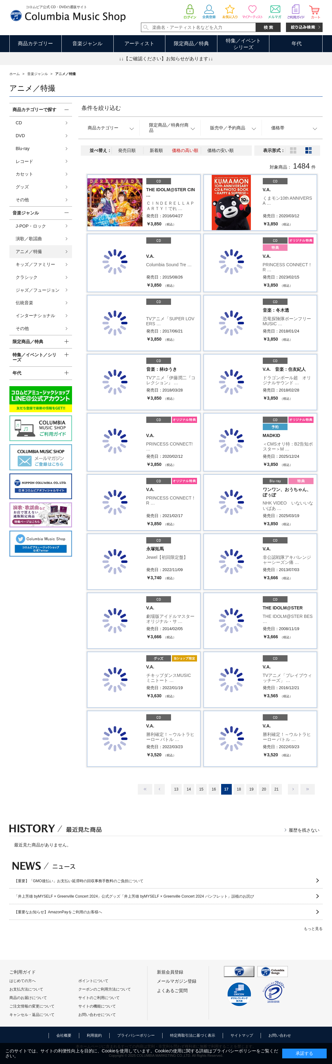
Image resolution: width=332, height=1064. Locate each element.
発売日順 (127, 150)
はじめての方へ (22, 981)
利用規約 (94, 1035)
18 (239, 789)
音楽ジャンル (87, 43)
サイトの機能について (97, 1006)
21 (276, 789)
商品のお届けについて (28, 998)
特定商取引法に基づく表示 (192, 1035)
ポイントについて (93, 981)
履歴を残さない (304, 830)
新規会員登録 (170, 972)
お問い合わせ (279, 1035)
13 (176, 789)
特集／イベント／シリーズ (34, 357)
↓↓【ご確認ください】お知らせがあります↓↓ (166, 58)
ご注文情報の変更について (31, 1006)
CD (19, 122)
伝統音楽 (24, 302)
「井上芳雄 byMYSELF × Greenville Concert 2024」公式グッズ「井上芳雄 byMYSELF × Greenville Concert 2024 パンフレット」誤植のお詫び (134, 896)
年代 (297, 43)
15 (201, 789)
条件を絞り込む (101, 108)
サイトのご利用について (99, 998)
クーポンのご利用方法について (104, 989)
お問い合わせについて (97, 1015)
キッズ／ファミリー (35, 264)
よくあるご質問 (172, 990)
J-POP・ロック (31, 226)
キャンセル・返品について (31, 1015)
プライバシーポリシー (136, 1035)
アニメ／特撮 (29, 251)
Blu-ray (22, 148)
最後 (307, 789)
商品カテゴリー (35, 43)
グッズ (22, 186)
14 (189, 789)
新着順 (156, 150)
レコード (24, 161)
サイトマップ (242, 1035)
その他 (22, 199)
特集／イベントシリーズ (243, 44)
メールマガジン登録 (176, 981)
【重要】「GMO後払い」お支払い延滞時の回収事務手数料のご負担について (78, 881)
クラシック (27, 277)
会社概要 (63, 1035)
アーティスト (139, 43)
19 (251, 789)
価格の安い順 (220, 150)
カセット (24, 173)
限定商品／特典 (191, 43)
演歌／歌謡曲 (29, 238)
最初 (145, 789)
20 (264, 789)
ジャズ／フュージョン (38, 290)
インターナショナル (35, 315)
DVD (20, 135)
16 (214, 789)
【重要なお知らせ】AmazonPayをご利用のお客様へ (58, 912)
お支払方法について (26, 989)
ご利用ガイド (22, 972)
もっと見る (313, 928)
